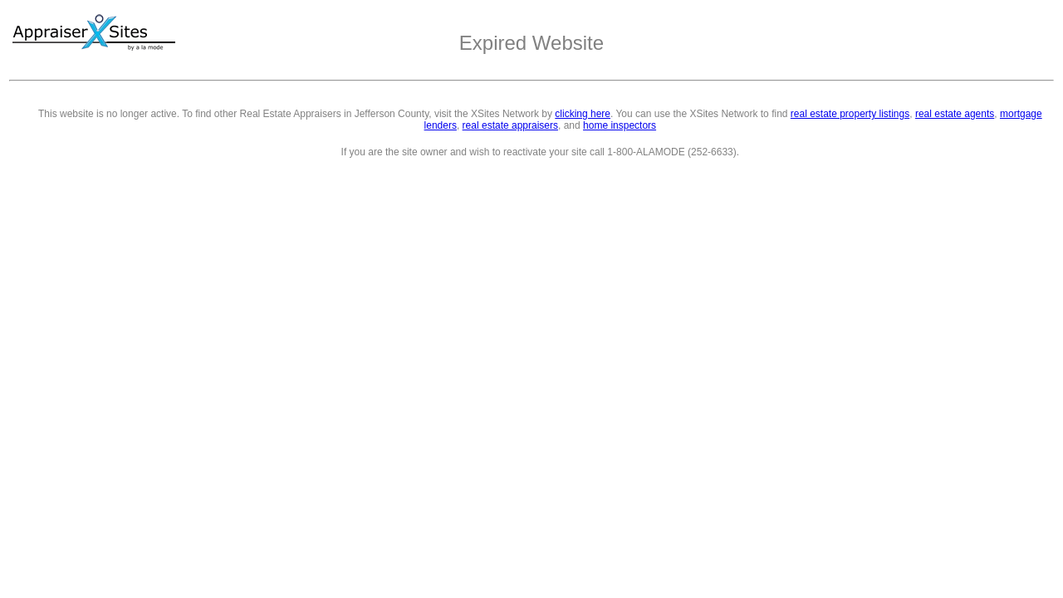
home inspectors (619, 125)
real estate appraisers (510, 125)
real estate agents (954, 114)
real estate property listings (850, 114)
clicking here (582, 114)
